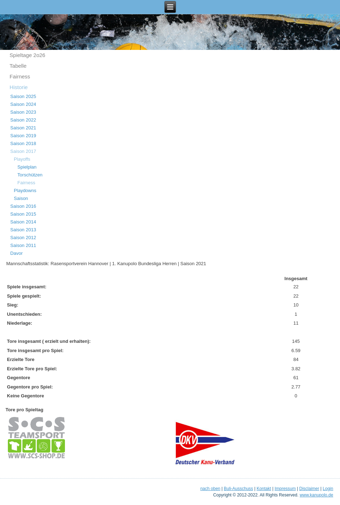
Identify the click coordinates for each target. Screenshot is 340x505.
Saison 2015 (23, 214)
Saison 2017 (23, 151)
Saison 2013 (23, 229)
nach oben (210, 488)
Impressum (285, 488)
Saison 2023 (23, 112)
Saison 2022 (23, 120)
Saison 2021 (23, 127)
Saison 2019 (23, 135)
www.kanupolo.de (316, 495)
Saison (21, 198)
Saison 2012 (23, 237)
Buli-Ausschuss (238, 488)
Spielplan (27, 167)
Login (328, 488)
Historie (19, 87)
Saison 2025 (23, 96)
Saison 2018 (23, 143)
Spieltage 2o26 (27, 55)
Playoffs (22, 159)
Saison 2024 (23, 104)
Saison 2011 (23, 245)
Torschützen (29, 174)
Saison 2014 (23, 222)
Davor (16, 253)
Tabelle (18, 66)
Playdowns (25, 190)
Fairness (20, 76)
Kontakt (264, 488)
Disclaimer (309, 488)
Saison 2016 (23, 206)
